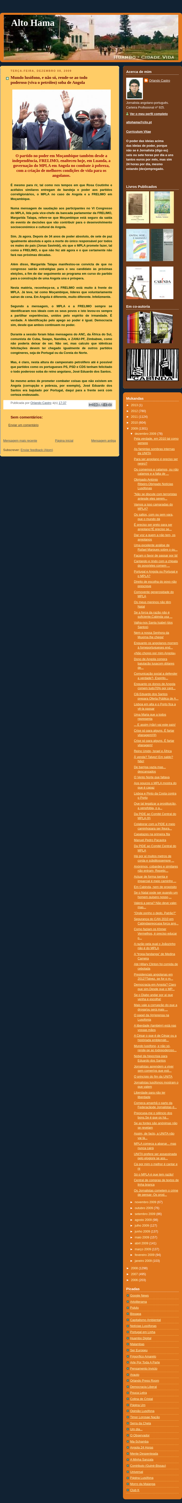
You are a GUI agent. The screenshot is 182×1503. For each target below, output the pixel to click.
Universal (136, 1472)
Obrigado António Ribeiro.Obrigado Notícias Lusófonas (153, 484)
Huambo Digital (140, 1338)
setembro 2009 (145, 1214)
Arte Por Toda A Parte (145, 1362)
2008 (135, 1268)
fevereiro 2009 (145, 1255)
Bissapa (135, 1314)
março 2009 (143, 1249)
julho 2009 (142, 1225)
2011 (135, 416)
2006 (135, 1280)
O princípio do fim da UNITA (153, 1076)
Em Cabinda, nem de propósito (155, 887)
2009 (135, 428)
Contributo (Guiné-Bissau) (148, 1465)
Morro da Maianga (142, 1484)
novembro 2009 (146, 1202)
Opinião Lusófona (142, 1411)
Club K (134, 1490)
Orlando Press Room (144, 1380)
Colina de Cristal (141, 1399)
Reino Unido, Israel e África (153, 751)
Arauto (134, 1374)
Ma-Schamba (139, 1441)
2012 (135, 411)
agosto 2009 (144, 1220)
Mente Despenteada (144, 1453)
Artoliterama (138, 1302)
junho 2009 (143, 1231)
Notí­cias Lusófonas (143, 1326)
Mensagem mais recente (20, 440)
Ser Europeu (139, 1350)
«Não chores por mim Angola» (155, 653)
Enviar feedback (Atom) (37, 450)
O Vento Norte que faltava (152, 777)
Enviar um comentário (23, 425)
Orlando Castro (159, 80)
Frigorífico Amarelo (143, 1356)
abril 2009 (142, 1243)
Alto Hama (33, 23)
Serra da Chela (140, 1423)
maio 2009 (142, 1237)
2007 (135, 1274)
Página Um (137, 1405)
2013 (135, 405)
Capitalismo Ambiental (145, 1320)
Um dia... (136, 1429)
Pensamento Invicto (143, 1368)
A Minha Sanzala (141, 1459)
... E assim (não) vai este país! (155, 724)
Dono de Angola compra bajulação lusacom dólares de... (154, 663)
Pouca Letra (138, 1392)
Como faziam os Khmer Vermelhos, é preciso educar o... (155, 933)
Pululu (134, 1307)
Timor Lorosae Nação (145, 1417)
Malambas (137, 1344)
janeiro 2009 (144, 1261)
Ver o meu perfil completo (149, 114)
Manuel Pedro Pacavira (150, 840)
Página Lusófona (141, 1478)
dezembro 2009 (146, 433)
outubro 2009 (144, 1208)
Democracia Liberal (143, 1387)
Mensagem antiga (103, 440)
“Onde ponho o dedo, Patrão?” (155, 913)
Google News (139, 1295)
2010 (135, 422)
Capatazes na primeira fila (152, 834)
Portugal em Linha (142, 1332)
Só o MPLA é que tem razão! (154, 1174)
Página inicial (64, 440)
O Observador (140, 1435)
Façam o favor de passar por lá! (156, 555)
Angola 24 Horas (141, 1447)
